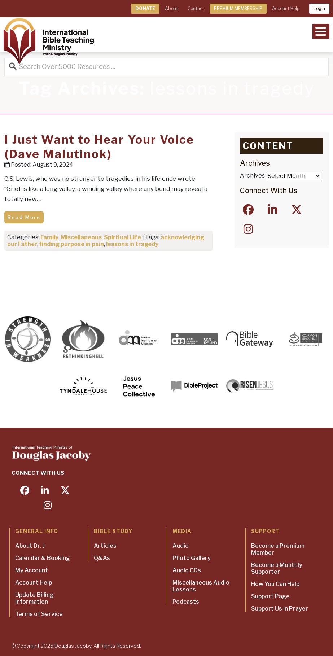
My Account (31, 570)
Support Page (270, 596)
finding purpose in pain (71, 244)
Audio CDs (186, 570)
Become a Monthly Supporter (276, 568)
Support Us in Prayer (279, 608)
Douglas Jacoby (72, 646)
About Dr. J (30, 545)
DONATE (145, 8)
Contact (196, 8)
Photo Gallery (191, 558)
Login (319, 8)
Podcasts (185, 601)
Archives (252, 175)
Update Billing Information (34, 598)
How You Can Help (275, 584)
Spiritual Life (122, 237)
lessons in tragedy (132, 244)
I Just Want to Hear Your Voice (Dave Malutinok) (99, 146)
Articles (105, 545)
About (171, 8)
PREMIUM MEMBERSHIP (238, 8)
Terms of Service (39, 614)
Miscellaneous (81, 237)
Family (49, 237)
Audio (180, 545)
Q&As (102, 558)
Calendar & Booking (42, 558)
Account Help (285, 8)
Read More (24, 217)
